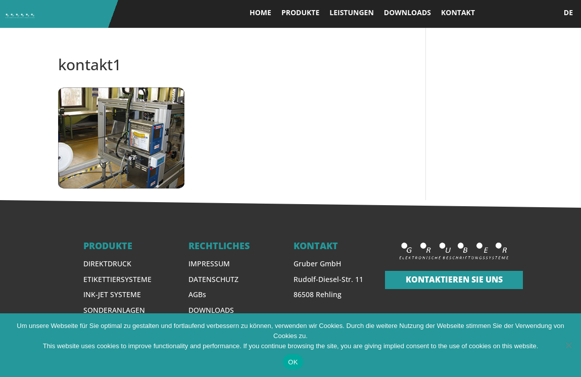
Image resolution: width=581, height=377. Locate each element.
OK (293, 362)
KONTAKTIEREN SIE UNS (454, 279)
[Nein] (568, 345)
